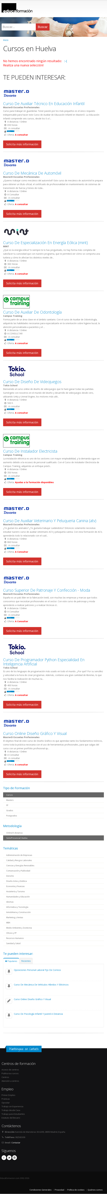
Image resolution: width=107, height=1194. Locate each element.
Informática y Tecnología (17, 907)
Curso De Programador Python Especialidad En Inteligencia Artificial (44, 662)
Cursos (9, 794)
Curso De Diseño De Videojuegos (32, 381)
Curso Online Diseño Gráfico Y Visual (35, 733)
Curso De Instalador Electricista (30, 451)
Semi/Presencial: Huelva (17, 838)
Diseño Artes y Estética (16, 881)
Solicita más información (22, 144)
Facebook (4, 1157)
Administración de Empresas (19, 855)
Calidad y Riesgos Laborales (19, 860)
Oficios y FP (11, 933)
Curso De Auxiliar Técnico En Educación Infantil (44, 103)
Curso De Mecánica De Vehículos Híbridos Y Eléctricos (41, 984)
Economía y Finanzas (15, 886)
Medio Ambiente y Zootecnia (19, 927)
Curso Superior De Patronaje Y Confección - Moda (46, 590)
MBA (8, 922)
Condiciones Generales (41, 1190)
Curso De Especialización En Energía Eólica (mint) (45, 242)
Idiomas (10, 901)
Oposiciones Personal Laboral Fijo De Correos (37, 969)
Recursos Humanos (15, 938)
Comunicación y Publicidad (18, 870)
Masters (10, 800)
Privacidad (59, 1190)
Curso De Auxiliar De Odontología (32, 312)
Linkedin (14, 1157)
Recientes (26, 961)
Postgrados (11, 815)
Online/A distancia (14, 832)
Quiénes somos (95, 1190)
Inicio (5, 40)
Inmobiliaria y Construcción (18, 912)
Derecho (10, 875)
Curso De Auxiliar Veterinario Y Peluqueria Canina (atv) (49, 520)
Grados (9, 810)
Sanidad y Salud (13, 943)
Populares (11, 961)
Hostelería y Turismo (15, 891)
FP (7, 805)
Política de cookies (76, 1190)
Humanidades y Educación (18, 896)
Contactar (15, 1142)
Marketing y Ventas (15, 917)
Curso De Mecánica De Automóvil (32, 173)
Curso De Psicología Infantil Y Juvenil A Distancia (38, 1013)
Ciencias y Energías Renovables (21, 865)
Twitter (9, 1157)
